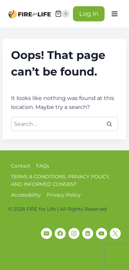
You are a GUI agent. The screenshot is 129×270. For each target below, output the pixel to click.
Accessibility (26, 195)
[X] (115, 233)
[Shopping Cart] (62, 14)
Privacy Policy (64, 195)
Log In (88, 14)
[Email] (46, 233)
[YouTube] (101, 233)
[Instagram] (73, 233)
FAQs (42, 166)
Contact (20, 166)
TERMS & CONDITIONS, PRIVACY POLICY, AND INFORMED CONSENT (60, 180)
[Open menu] (114, 13)
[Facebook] (60, 233)
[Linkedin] (87, 233)
